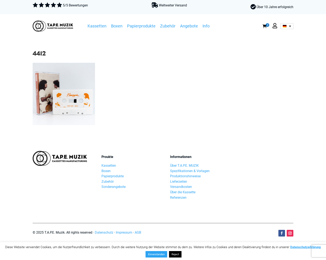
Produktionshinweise (185, 176)
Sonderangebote (113, 187)
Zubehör (167, 26)
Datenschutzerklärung (305, 247)
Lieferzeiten (178, 182)
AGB (138, 232)
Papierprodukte (141, 26)
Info (206, 26)
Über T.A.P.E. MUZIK (184, 166)
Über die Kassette (182, 192)
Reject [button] (175, 254)
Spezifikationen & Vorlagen (190, 171)
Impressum (124, 232)
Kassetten (97, 26)
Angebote (189, 26)
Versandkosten (181, 187)
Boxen (116, 26)
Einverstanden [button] (156, 254)
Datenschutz (104, 232)
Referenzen (178, 198)
